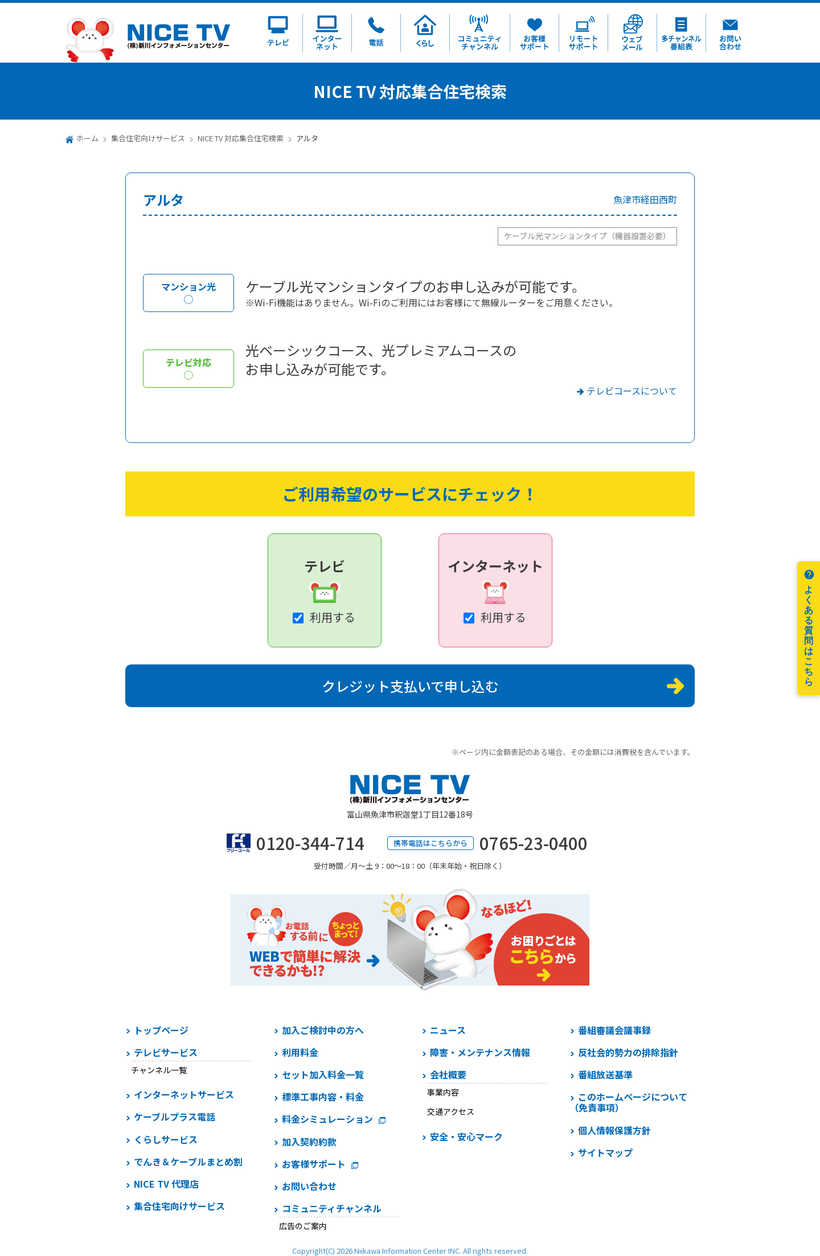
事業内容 (443, 1092)
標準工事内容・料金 (323, 1096)
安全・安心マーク (466, 1136)
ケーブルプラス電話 (174, 1116)
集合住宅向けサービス (148, 138)
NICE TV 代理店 (166, 1184)
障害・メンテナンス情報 (480, 1052)
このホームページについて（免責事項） (628, 1102)
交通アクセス (450, 1111)
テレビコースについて (632, 390)
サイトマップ (605, 1152)
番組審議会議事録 (614, 1030)
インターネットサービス (184, 1094)
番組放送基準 (605, 1074)
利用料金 (300, 1052)
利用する (332, 617)
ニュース (448, 1030)
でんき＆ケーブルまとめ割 (188, 1161)
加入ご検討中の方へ (323, 1030)
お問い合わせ (309, 1186)
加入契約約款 (309, 1141)
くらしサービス (166, 1139)
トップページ (161, 1030)
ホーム (87, 138)
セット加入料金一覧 (323, 1074)
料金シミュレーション (327, 1119)
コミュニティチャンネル (332, 1208)
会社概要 (448, 1074)
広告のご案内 (303, 1226)
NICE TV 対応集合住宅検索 (241, 138)
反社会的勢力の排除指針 (628, 1052)
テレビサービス (166, 1052)
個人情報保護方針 (614, 1130)
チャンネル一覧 (159, 1070)
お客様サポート (314, 1164)
